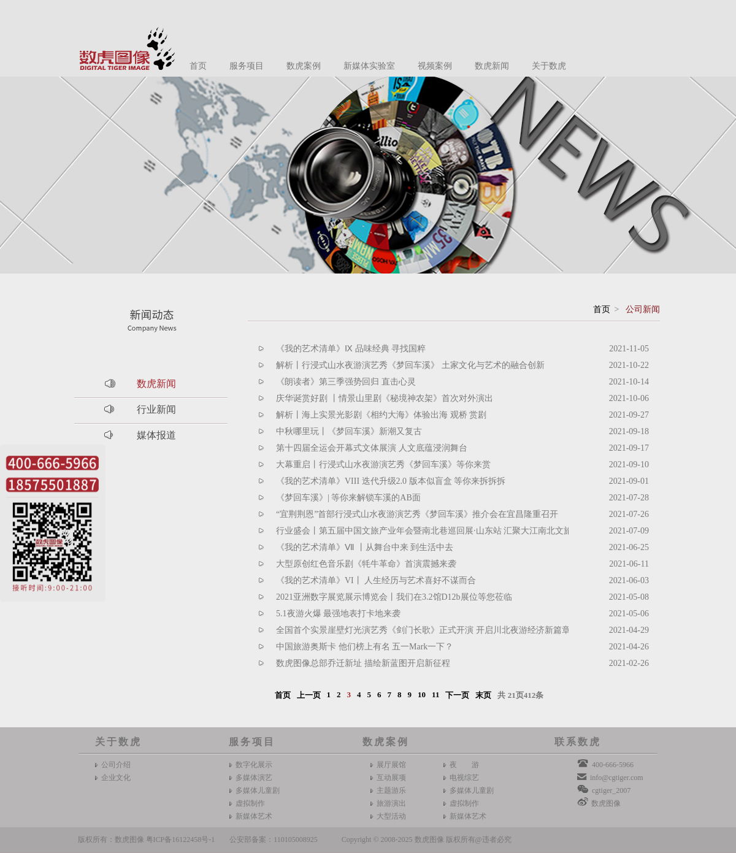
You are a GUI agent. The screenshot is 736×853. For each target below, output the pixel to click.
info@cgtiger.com (616, 777)
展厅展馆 (391, 764)
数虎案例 (303, 66)
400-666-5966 (613, 764)
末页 (483, 695)
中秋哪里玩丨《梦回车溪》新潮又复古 (349, 431)
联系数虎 (577, 741)
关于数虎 (549, 66)
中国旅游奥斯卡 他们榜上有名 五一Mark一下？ (364, 646)
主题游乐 (391, 790)
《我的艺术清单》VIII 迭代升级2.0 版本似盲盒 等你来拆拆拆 (390, 481)
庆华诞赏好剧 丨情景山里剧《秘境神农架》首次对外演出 (384, 398)
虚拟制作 (250, 803)
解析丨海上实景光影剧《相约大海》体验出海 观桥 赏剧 (381, 414)
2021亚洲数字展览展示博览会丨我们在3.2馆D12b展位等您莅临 (394, 597)
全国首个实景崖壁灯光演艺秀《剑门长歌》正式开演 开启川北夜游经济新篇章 (423, 630)
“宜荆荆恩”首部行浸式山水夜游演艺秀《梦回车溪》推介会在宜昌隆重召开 (417, 514)
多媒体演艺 (254, 777)
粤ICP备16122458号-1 (180, 839)
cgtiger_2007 (611, 790)
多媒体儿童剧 (258, 790)
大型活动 (391, 816)
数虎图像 (606, 803)
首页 (198, 66)
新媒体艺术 (254, 816)
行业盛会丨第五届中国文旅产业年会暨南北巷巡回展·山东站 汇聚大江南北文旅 (424, 530)
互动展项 (391, 777)
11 (435, 694)
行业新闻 (156, 409)
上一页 (309, 695)
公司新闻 (643, 309)
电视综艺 (464, 777)
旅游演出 (391, 803)
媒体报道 (156, 435)
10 (422, 694)
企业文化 (116, 777)
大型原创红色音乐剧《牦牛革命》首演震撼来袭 (366, 563)
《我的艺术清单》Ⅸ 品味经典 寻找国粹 (351, 348)
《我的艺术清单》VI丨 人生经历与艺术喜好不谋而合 (376, 580)
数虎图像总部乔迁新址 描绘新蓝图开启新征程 (363, 663)
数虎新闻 (492, 66)
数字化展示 (254, 764)
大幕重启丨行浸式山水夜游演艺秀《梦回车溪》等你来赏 (383, 464)
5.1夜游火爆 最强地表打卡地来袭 (338, 613)
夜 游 (464, 764)
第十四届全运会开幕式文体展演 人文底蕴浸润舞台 (371, 448)
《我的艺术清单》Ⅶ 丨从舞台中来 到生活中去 (364, 547)
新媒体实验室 (369, 66)
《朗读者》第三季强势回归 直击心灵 (346, 381)
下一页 (457, 695)
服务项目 (246, 66)
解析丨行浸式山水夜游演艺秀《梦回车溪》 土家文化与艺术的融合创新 (410, 365)
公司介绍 (116, 764)
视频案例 (435, 66)
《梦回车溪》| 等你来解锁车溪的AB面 (348, 497)
